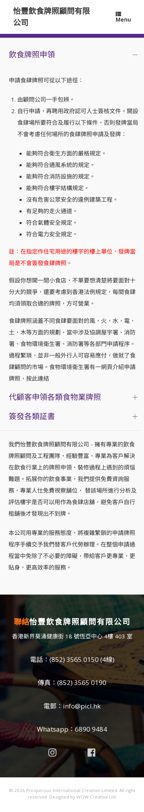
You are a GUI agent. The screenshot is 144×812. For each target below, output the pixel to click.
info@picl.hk (82, 706)
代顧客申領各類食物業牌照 (55, 397)
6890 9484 (91, 729)
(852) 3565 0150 (74, 659)
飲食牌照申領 (32, 54)
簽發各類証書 (32, 416)
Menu (123, 17)
